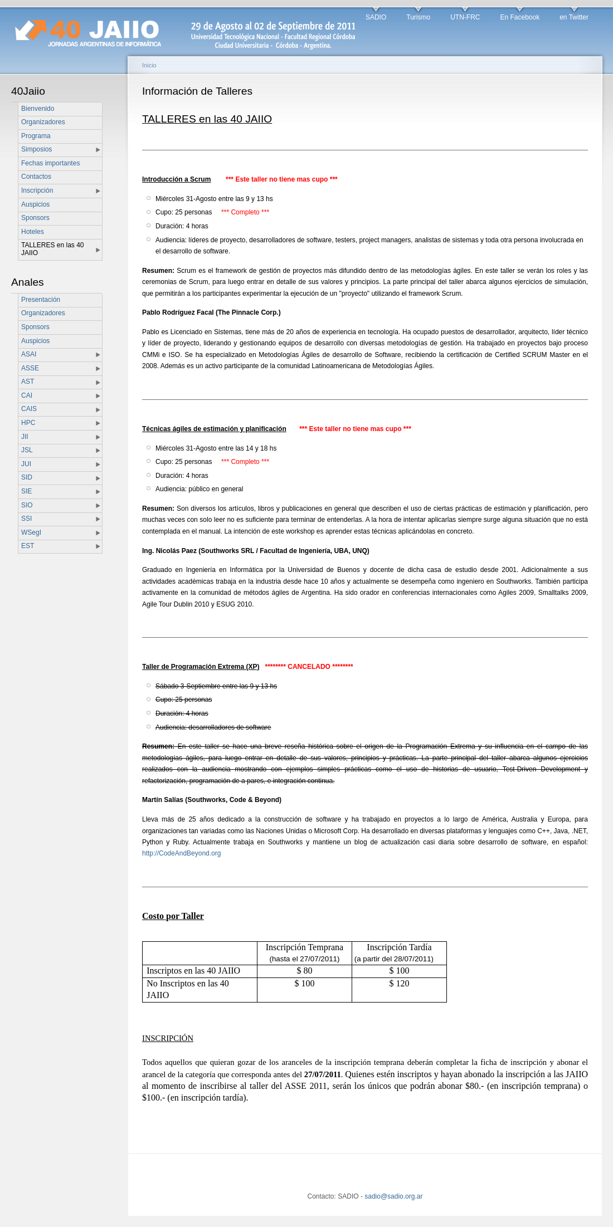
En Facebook (519, 17)
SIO (27, 505)
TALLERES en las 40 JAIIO (52, 249)
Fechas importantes (50, 163)
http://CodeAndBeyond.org (181, 853)
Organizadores (43, 122)
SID (26, 477)
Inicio (149, 65)
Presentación (40, 300)
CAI (26, 395)
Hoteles (32, 232)
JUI (26, 464)
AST (27, 381)
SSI (26, 518)
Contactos (36, 176)
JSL (27, 450)
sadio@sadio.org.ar (393, 1196)
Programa (36, 136)
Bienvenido (37, 109)
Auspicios (35, 204)
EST (27, 546)
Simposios (36, 149)
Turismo (418, 17)
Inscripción (37, 190)
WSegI (31, 532)
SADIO (376, 17)
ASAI (28, 354)
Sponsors (35, 218)
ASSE (30, 368)
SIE (26, 491)
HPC (28, 423)
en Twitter (574, 17)
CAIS (29, 409)
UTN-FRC (465, 17)
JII (24, 437)
